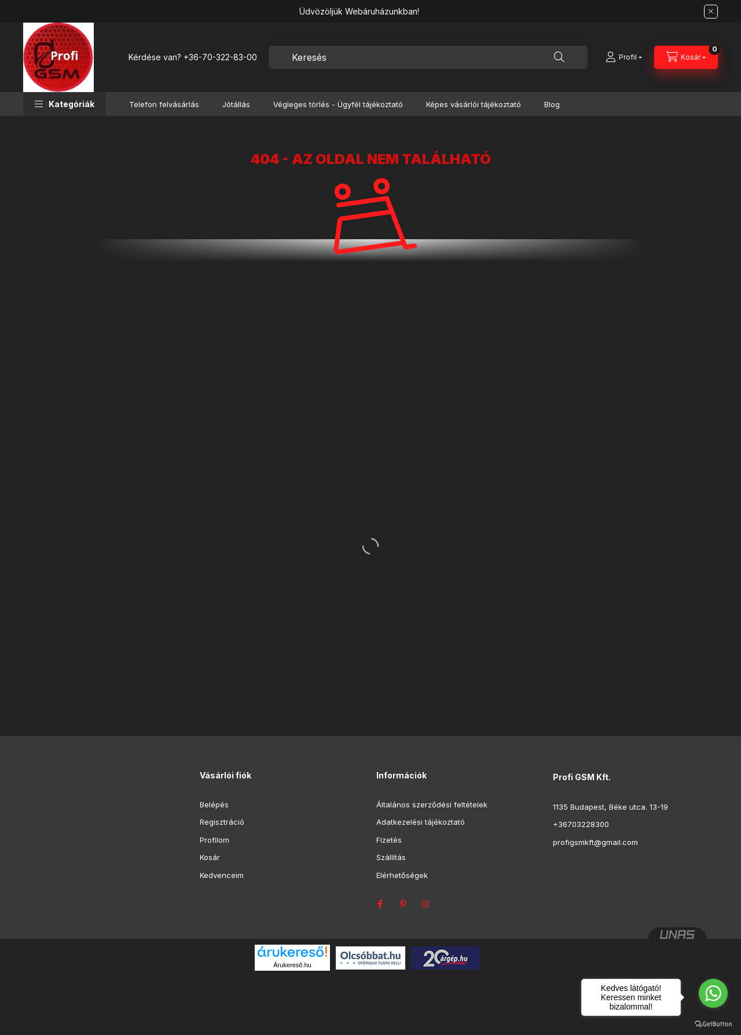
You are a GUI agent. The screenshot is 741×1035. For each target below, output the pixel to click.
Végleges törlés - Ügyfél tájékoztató (338, 104)
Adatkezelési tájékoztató (420, 821)
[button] (64, 104)
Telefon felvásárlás (164, 104)
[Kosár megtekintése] (686, 57)
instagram (426, 904)
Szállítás (391, 857)
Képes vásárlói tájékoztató (473, 104)
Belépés (214, 804)
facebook (379, 904)
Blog (552, 104)
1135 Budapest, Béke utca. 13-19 (610, 806)
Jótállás (236, 104)
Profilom (214, 839)
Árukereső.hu (292, 964)
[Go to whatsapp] (713, 993)
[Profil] (623, 57)
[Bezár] (711, 12)
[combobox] (428, 57)
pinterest (402, 904)
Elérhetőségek (402, 875)
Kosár (210, 857)
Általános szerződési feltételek (431, 804)
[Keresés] (559, 57)
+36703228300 (581, 824)
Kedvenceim (222, 875)
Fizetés (389, 839)
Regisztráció (222, 821)
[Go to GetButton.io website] (713, 1023)
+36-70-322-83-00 (220, 57)
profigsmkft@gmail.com (595, 842)
